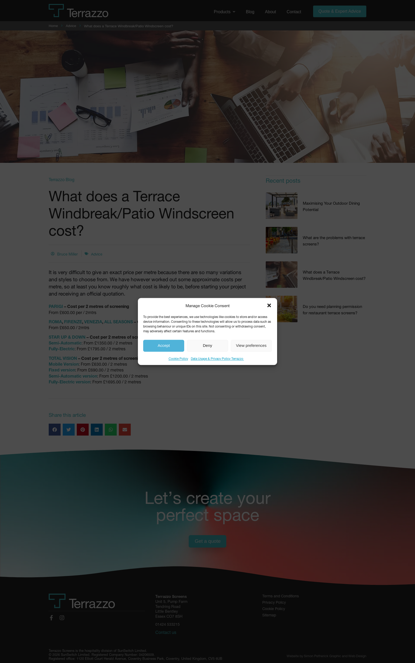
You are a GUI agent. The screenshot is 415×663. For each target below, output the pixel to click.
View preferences (251, 345)
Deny (207, 345)
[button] (269, 305)
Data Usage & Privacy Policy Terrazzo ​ (217, 358)
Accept (164, 345)
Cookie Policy (178, 358)
